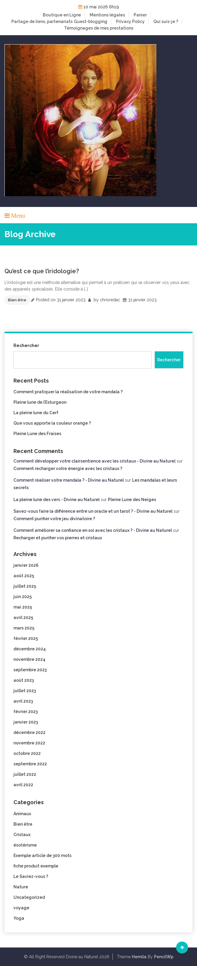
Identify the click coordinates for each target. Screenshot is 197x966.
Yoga (18, 918)
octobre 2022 (27, 753)
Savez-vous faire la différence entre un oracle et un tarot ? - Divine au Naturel (92, 511)
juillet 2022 (24, 774)
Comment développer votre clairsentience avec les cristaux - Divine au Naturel (94, 461)
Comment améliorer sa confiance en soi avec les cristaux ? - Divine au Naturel (92, 530)
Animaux (22, 813)
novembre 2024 (29, 659)
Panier (140, 15)
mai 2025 (22, 607)
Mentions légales (107, 15)
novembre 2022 (29, 743)
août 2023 (23, 680)
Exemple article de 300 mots (42, 855)
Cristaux (21, 834)
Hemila (139, 956)
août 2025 (23, 575)
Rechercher (26, 345)
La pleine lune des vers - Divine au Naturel (56, 499)
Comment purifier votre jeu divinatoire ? (54, 518)
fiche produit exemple (35, 866)
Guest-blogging (90, 21)
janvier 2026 (26, 565)
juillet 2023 (24, 690)
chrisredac (110, 299)
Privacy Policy (130, 21)
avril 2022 (23, 784)
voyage (21, 907)
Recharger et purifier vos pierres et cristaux (57, 537)
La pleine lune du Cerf (35, 412)
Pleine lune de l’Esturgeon (39, 402)
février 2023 (25, 711)
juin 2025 (22, 596)
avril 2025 (23, 617)
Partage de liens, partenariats (42, 21)
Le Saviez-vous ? (30, 876)
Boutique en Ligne (62, 15)
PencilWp (163, 956)
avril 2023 (23, 701)
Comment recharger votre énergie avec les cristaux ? (67, 468)
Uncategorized (29, 897)
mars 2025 (23, 628)
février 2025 (25, 638)
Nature (20, 886)
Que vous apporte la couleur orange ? (52, 423)
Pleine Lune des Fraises (37, 433)
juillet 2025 (24, 586)
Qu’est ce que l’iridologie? (41, 271)
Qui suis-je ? (165, 21)
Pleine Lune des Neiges (132, 499)
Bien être (17, 300)
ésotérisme (25, 845)
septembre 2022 (30, 763)
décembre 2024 (29, 648)
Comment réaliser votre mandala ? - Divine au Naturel (68, 480)
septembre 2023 (30, 669)
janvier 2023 (25, 722)
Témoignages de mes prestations (98, 28)
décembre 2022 (29, 732)
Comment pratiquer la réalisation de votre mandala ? (68, 391)
